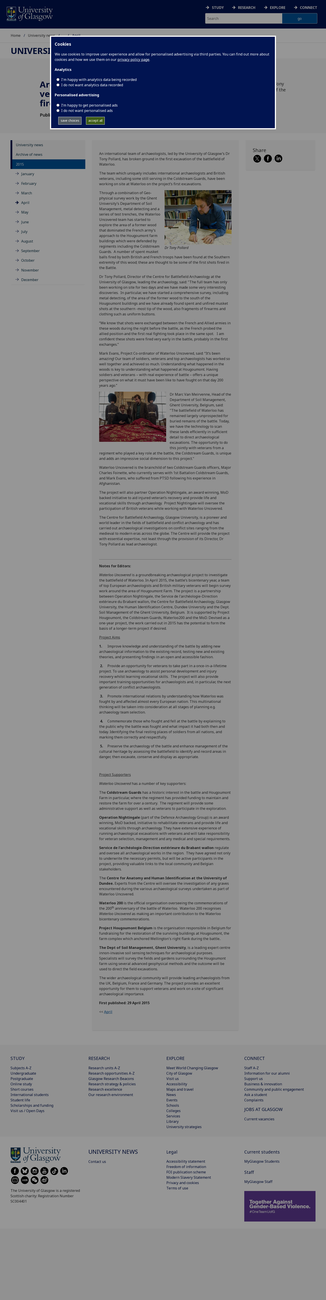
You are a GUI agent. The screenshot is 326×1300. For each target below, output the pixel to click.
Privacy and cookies (182, 1182)
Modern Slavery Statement (188, 1177)
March (26, 193)
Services (173, 1116)
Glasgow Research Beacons (111, 1078)
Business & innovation (263, 1084)
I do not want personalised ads (87, 110)
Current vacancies (259, 1119)
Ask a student (255, 1094)
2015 (20, 164)
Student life (20, 1100)
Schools (172, 1105)
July (24, 231)
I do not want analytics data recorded (92, 84)
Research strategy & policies (112, 1084)
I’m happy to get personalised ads (89, 105)
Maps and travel (180, 1089)
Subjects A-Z (20, 1068)
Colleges (173, 1110)
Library (172, 1121)
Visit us (172, 1078)
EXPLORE (175, 1058)
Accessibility (176, 1084)
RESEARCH (99, 1058)
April (25, 202)
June (25, 222)
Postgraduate (21, 1078)
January (27, 173)
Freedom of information (186, 1166)
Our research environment (110, 1094)
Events (172, 1100)
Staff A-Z (251, 1068)
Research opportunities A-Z (111, 1073)
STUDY (17, 1058)
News (171, 1094)
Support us (253, 1078)
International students (29, 1094)
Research (246, 7)
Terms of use (177, 1188)
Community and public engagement (274, 1089)
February (28, 183)
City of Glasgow (179, 1073)
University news (41, 35)
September (30, 250)
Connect (308, 7)
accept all (95, 120)
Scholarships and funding (31, 1105)
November (30, 270)
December (29, 279)
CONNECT (254, 1058)
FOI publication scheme (186, 1172)
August (27, 241)
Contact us (97, 1161)
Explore (277, 7)
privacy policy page (133, 59)
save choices (70, 120)
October (28, 260)
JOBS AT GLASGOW (263, 1109)
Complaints (253, 1100)
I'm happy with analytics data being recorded (99, 79)
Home (16, 35)
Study (218, 7)
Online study (21, 1084)
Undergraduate (23, 1073)
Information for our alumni (267, 1073)
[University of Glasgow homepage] (29, 13)
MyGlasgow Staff (258, 1181)
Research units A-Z (104, 1068)
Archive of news (29, 154)
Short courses (21, 1089)
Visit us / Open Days (27, 1110)
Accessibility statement (185, 1161)
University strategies (184, 1126)
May (24, 212)
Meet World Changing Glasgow (192, 1068)
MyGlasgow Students (262, 1161)
